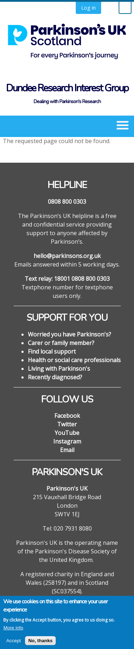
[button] (122, 124)
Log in (88, 7)
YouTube (67, 433)
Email (67, 450)
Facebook (67, 416)
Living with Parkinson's (59, 368)
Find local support (52, 351)
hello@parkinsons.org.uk (67, 256)
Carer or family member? (61, 343)
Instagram (67, 441)
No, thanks (40, 644)
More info (13, 631)
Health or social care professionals (74, 360)
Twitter (67, 424)
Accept (13, 644)
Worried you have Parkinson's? (69, 334)
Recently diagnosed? (55, 377)
